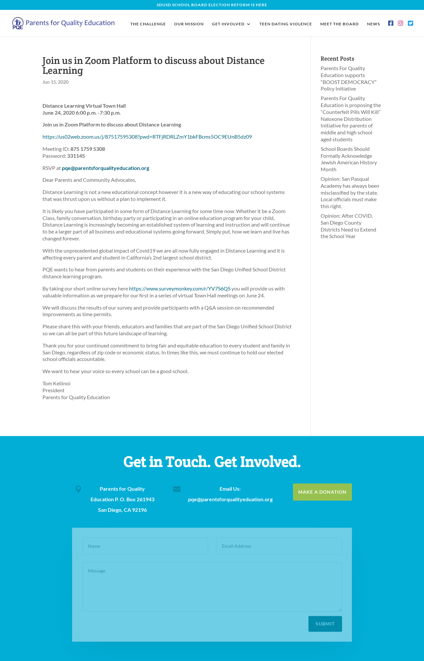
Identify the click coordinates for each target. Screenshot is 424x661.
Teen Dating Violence (285, 24)
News (373, 24)
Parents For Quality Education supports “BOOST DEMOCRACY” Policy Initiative (349, 78)
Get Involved (228, 24)
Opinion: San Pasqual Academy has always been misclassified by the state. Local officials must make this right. (350, 192)
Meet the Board (339, 24)
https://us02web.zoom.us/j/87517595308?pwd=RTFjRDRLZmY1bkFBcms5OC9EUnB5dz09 (147, 136)
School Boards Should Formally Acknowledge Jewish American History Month (349, 159)
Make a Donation (322, 492)
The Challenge (148, 24)
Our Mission (189, 24)
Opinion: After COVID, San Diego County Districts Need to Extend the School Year (348, 225)
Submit (325, 622)
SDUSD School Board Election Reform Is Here (212, 5)
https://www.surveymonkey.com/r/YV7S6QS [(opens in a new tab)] (179, 288)
